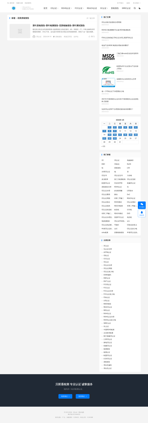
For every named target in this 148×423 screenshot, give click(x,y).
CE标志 (116, 164)
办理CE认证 (106, 172)
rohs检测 (105, 232)
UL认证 (106, 326)
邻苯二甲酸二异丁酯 (133, 206)
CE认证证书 (118, 175)
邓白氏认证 (108, 368)
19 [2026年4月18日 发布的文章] (130, 135)
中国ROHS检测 (109, 330)
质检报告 (115, 8)
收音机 (116, 210)
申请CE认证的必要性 (107, 229)
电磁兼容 (130, 160)
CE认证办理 (106, 191)
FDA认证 (107, 297)
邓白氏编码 (108, 365)
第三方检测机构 (120, 179)
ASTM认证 (107, 252)
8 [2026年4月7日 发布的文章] (109, 131)
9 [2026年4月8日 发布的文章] (114, 131)
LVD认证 (107, 301)
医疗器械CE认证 (109, 336)
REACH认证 (92, 8)
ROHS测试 (118, 202)
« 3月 (103, 146)
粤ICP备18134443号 (74, 414)
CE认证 (13, 8)
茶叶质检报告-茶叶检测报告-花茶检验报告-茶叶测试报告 (59, 25)
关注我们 (136, 3)
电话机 (129, 217)
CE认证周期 (106, 198)
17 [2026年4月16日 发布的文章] (120, 135)
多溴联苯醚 (118, 191)
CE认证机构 (106, 206)
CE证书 (104, 175)
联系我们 (65, 396)
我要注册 (19, 3)
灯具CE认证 (108, 359)
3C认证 (103, 8)
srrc (128, 221)
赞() (92, 36)
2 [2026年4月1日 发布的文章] (114, 127)
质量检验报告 (119, 232)
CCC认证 (107, 259)
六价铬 (129, 175)
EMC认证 (107, 278)
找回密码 (28, 3)
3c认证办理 (108, 249)
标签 (128, 3)
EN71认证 (107, 281)
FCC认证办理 (108, 291)
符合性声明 (118, 183)
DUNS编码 (107, 275)
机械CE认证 (131, 183)
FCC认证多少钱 (109, 294)
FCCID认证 (107, 284)
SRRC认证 (126, 8)
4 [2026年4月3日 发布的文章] (125, 127)
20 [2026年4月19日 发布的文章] (136, 135)
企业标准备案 (108, 333)
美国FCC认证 (119, 217)
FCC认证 (78, 8)
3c (128, 187)
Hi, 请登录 (10, 3)
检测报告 (107, 349)
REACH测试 (118, 213)
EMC (103, 164)
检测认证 (107, 352)
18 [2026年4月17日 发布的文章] (125, 135)
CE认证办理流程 (107, 217)
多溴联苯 (105, 179)
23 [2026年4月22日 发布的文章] (115, 138)
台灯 (116, 229)
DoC (128, 194)
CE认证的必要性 (107, 225)
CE (103, 160)
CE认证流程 (131, 179)
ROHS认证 (65, 8)
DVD (128, 213)
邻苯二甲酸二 (119, 198)
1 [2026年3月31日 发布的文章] (109, 127)
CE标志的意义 (132, 225)
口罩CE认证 (108, 339)
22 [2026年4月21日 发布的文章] (109, 138)
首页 (45, 8)
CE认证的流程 (107, 210)
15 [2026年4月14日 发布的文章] (109, 135)
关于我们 (120, 3)
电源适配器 (106, 221)
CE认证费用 (106, 194)
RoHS (129, 164)
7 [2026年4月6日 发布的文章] (104, 131)
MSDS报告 (107, 304)
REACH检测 (118, 206)
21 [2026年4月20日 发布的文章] (104, 138)
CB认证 (106, 255)
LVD (128, 168)
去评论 (76, 37)
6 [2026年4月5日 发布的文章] (135, 127)
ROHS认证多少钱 (110, 320)
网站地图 (81, 412)
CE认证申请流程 (120, 221)
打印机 (129, 210)
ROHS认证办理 (109, 317)
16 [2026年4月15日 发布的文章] (115, 135)
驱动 (116, 194)
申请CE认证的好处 (133, 232)
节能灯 (116, 225)
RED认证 (107, 310)
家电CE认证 (108, 342)
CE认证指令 (106, 202)
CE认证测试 (131, 202)
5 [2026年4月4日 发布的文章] (130, 127)
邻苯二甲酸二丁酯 (107, 213)
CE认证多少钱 (132, 229)
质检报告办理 (106, 187)
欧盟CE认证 (106, 183)
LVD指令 (130, 191)
